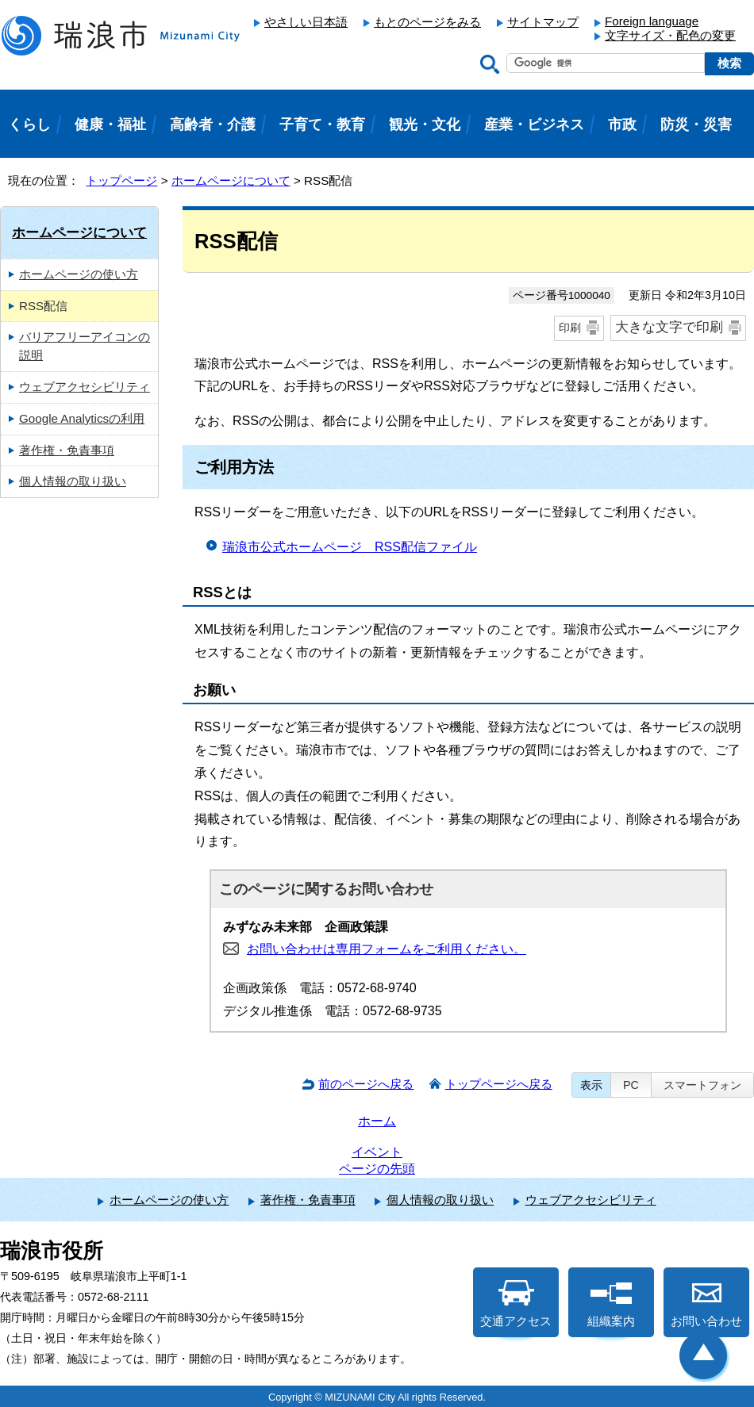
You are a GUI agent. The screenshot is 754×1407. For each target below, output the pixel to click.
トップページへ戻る (498, 1084)
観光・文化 (424, 124)
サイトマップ (543, 22)
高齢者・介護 (213, 124)
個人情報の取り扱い (72, 481)
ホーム (377, 1121)
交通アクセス (516, 1304)
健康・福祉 (110, 124)
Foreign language (651, 21)
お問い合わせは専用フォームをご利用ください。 (386, 949)
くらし (29, 124)
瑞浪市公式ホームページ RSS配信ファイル (349, 547)
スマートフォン (702, 1085)
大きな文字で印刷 (669, 327)
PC (631, 1085)
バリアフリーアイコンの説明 (84, 346)
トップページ (121, 180)
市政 (622, 124)
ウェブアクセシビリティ (84, 386)
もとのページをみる (427, 22)
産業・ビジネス (534, 124)
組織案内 (611, 1304)
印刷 (570, 327)
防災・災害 (696, 124)
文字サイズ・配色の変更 (670, 35)
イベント (377, 1152)
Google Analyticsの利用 (81, 418)
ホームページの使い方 (78, 274)
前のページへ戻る (366, 1084)
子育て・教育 (322, 124)
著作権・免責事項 (66, 450)
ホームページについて (230, 180)
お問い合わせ (706, 1304)
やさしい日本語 (306, 22)
